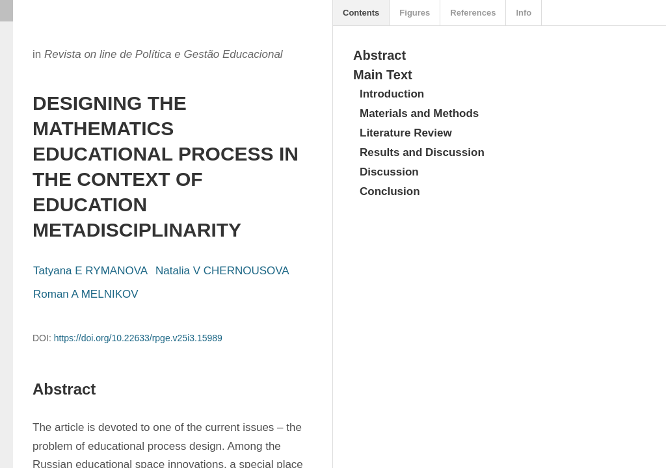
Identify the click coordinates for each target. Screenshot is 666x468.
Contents (361, 13)
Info (523, 13)
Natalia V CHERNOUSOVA (222, 271)
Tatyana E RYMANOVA (90, 271)
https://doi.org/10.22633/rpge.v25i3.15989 (138, 338)
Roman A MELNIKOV (86, 294)
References (473, 13)
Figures (414, 13)
